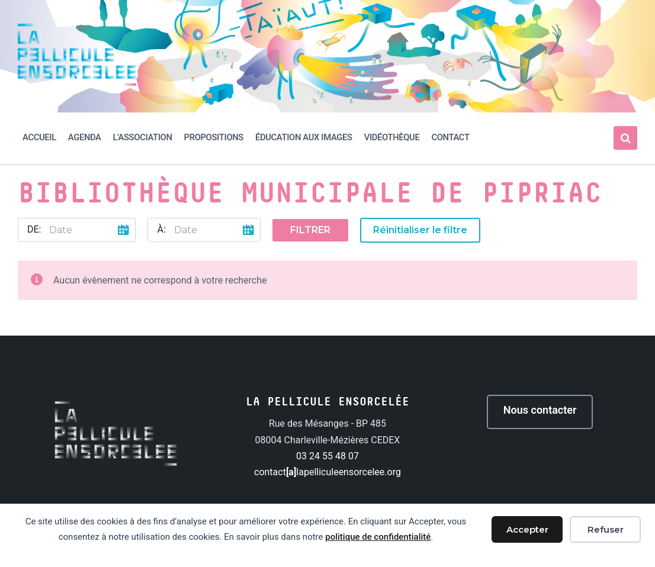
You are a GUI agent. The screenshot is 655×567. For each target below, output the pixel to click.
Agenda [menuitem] (84, 137)
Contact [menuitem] (450, 137)
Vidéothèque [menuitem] (392, 137)
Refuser (605, 529)
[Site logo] (77, 82)
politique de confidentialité (378, 536)
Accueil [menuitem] (39, 137)
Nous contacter (540, 410)
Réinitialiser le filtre (420, 230)
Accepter (527, 529)
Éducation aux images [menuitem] (303, 137)
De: (34, 229)
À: (161, 229)
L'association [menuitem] (142, 137)
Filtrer (310, 230)
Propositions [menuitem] (213, 137)
